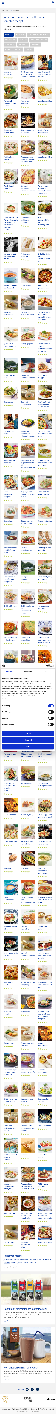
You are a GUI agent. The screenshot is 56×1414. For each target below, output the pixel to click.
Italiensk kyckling (27, 815)
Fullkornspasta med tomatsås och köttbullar (27, 1128)
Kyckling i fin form (10, 606)
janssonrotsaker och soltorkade (16, 1259)
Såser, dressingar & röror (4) (38, 34)
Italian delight (26, 285)
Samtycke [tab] (9, 671)
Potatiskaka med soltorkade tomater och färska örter (28, 159)
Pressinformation (23, 1411)
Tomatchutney (9, 1043)
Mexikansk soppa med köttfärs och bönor (10, 550)
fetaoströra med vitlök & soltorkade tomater (45, 74)
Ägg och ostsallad (10, 1213)
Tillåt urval (28, 740)
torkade (7, 1262)
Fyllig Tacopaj (26, 1012)
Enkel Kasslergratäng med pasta (9, 494)
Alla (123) (8, 34)
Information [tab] (28, 671)
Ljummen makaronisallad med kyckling (9, 1186)
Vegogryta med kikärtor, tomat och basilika (27, 494)
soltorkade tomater (36, 1259)
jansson (20, 1262)
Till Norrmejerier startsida (28, 3)
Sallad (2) (28, 49)
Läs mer (8, 1321)
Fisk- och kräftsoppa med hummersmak (43, 870)
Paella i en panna (44, 1126)
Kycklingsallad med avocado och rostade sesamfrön (45, 1215)
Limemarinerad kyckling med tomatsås (26, 220)
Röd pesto (7, 868)
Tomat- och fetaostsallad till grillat (26, 1244)
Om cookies (35, 1411)
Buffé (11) (23, 39)
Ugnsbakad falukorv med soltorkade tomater (28, 433)
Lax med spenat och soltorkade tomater (10, 256)
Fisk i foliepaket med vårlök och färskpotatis (9, 579)
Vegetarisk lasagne (45, 1242)
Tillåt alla (28, 733)
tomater (13, 1262)
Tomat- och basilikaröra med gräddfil (10, 1128)
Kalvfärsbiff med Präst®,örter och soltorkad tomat (44, 404)
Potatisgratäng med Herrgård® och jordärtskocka (27, 1186)
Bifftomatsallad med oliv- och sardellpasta (26, 1215)
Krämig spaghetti (27, 344)
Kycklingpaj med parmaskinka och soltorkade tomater (28, 74)
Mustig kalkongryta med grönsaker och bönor (45, 985)
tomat (31, 1262)
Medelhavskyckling (45, 157)
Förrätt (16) (20, 34)
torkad (26, 1262)
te (35, 1262)
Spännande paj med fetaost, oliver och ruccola (45, 462)
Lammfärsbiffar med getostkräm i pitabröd (44, 955)
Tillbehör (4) (23, 44)
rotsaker (47, 1259)
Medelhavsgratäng (45, 101)
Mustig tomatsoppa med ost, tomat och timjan (45, 899)
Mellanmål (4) (10, 44)
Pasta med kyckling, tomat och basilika (11, 103)
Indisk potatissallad (11, 841)
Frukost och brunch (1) (13, 49)
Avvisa (28, 746)
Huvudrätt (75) (10, 39)
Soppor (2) (35, 44)
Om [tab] (46, 671)
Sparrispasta (8, 402)
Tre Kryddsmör (9, 1242)
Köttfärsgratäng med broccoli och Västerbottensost (44, 640)
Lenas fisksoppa (10, 815)
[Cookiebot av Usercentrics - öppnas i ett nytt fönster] (45, 665)
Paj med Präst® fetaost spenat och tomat (45, 433)
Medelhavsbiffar (27, 783)
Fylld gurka (25, 868)
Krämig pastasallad (45, 521)
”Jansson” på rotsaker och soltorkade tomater (28, 188)
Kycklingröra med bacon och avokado (10, 1157)
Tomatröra (24, 1155)
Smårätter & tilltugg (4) (39, 39)
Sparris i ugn (8, 521)
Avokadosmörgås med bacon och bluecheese (10, 1072)
